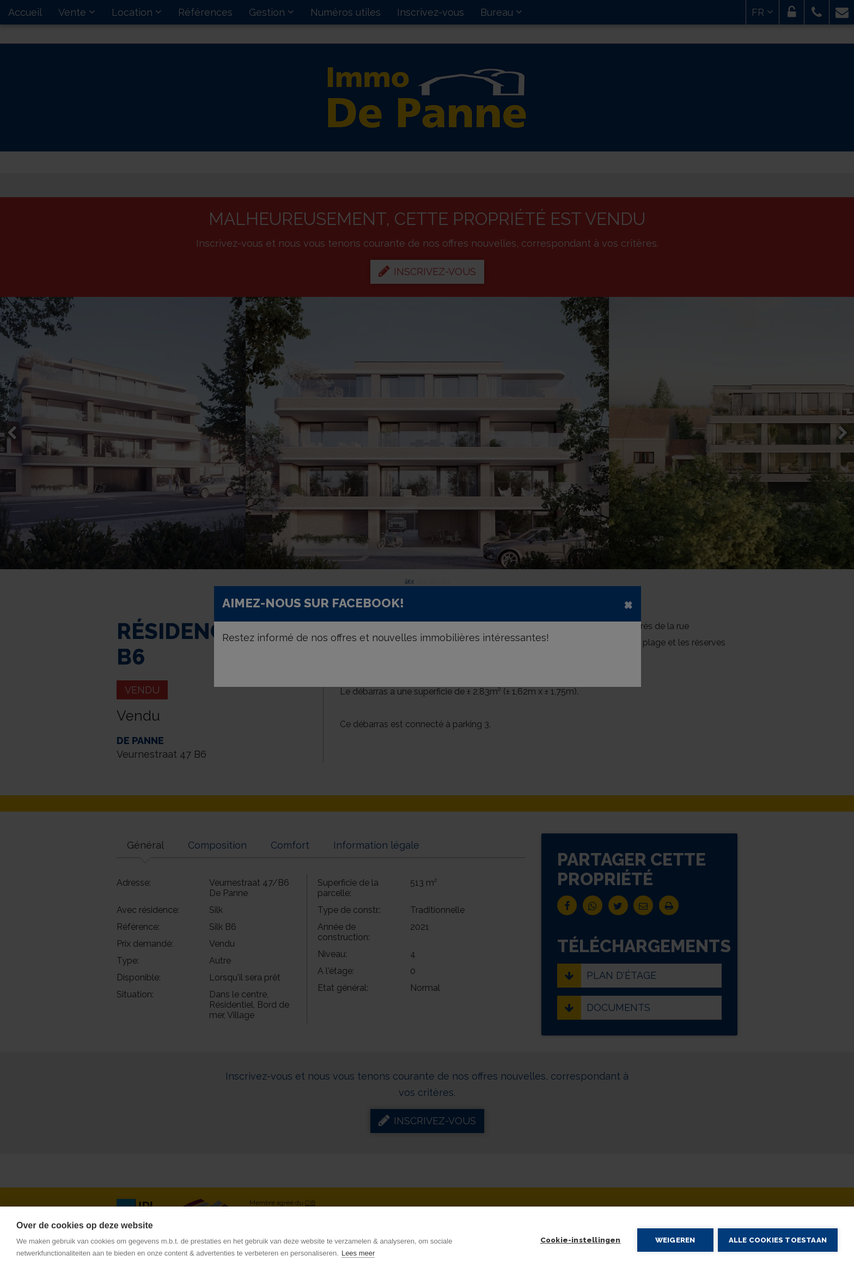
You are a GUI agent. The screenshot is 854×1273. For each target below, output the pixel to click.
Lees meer (358, 1253)
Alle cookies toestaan (778, 1240)
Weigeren (674, 1239)
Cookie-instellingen (579, 1239)
